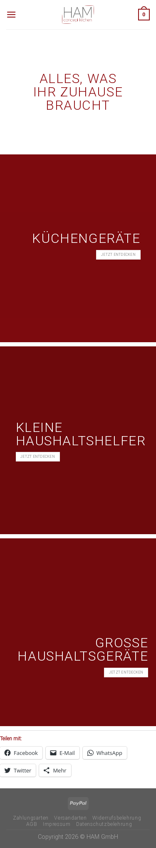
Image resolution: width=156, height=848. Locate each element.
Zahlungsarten (31, 818)
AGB (31, 824)
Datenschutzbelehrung (104, 824)
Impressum (57, 824)
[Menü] (11, 14)
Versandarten (70, 818)
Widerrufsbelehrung (116, 818)
